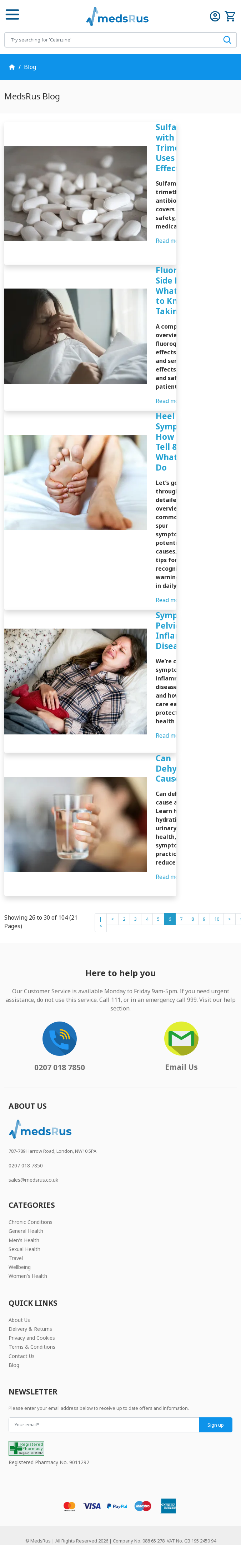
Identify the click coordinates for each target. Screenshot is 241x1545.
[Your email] (104, 1400)
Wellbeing (20, 1242)
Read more (173, 241)
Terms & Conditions (32, 1322)
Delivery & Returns (30, 1304)
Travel (16, 1233)
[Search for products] (111, 40)
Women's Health (28, 1251)
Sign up (215, 1400)
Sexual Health (24, 1224)
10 (216, 894)
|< (100, 898)
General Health (26, 1206)
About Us (19, 1295)
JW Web (128, 1529)
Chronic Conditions (30, 1197)
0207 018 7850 (26, 1140)
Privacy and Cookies (32, 1313)
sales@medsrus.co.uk (33, 1155)
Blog (30, 67)
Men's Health (24, 1215)
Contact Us (22, 1331)
